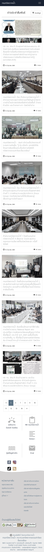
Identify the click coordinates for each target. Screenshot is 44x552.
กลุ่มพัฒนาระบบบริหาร (8, 488)
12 (11, 408)
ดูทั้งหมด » (5, 495)
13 (16, 408)
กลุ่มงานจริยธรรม (6, 492)
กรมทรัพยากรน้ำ (8, 3)
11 (6, 408)
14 (21, 408)
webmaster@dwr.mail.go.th (25, 549)
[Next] (26, 408)
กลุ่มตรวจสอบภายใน (7, 484)
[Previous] (6, 403)
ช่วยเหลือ (26, 510)
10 (35, 402)
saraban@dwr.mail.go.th (29, 547)
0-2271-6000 (18, 545)
